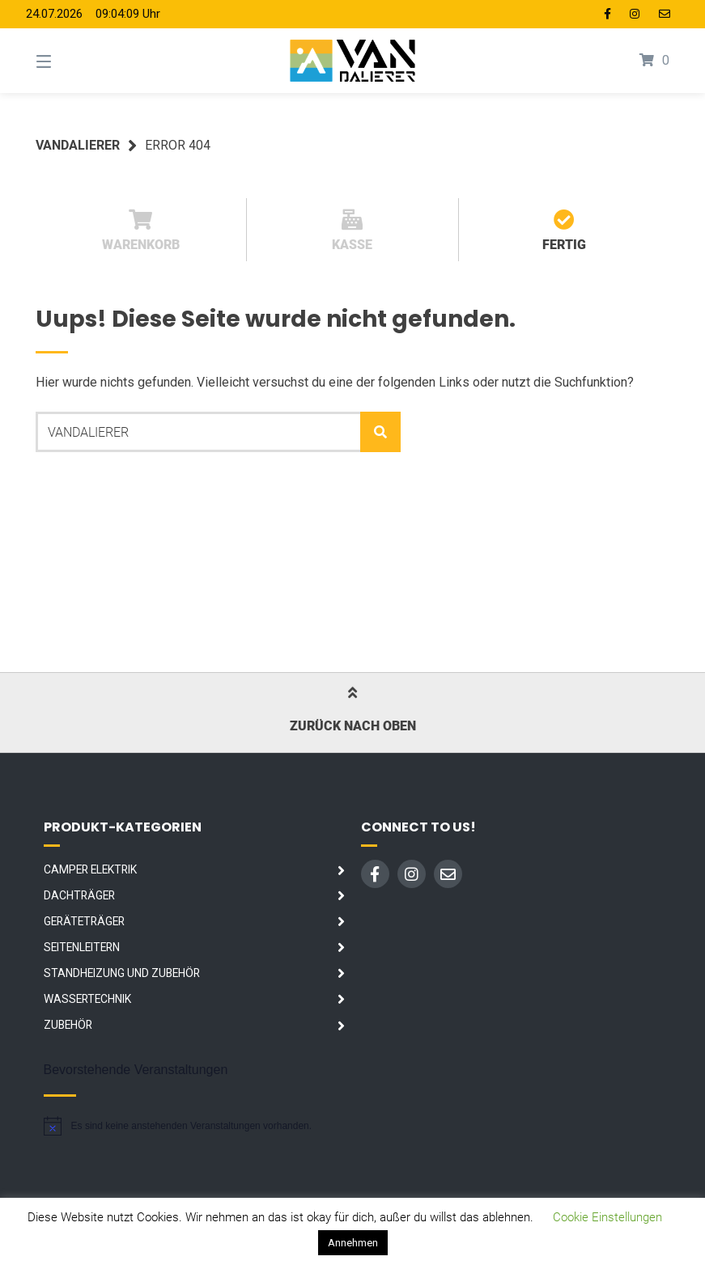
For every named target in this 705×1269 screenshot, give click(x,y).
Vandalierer (78, 145)
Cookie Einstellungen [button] (607, 1217)
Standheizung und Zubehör (122, 973)
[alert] (178, 1126)
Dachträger (79, 895)
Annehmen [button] (353, 1243)
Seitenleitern (82, 947)
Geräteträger (84, 921)
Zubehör (68, 1024)
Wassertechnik (87, 998)
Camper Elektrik (90, 869)
